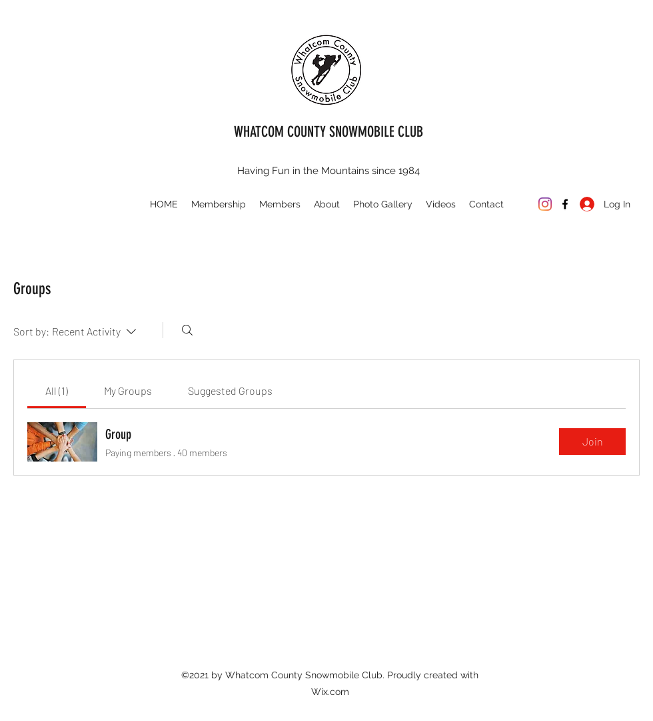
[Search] (187, 330)
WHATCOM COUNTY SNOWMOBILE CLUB (328, 132)
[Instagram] (545, 204)
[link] (56, 390)
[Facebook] (565, 204)
